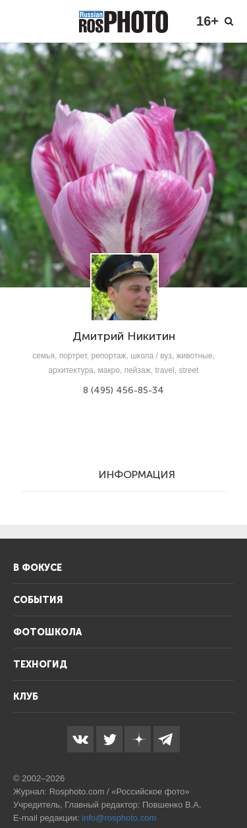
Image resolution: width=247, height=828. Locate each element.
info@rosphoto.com (119, 818)
